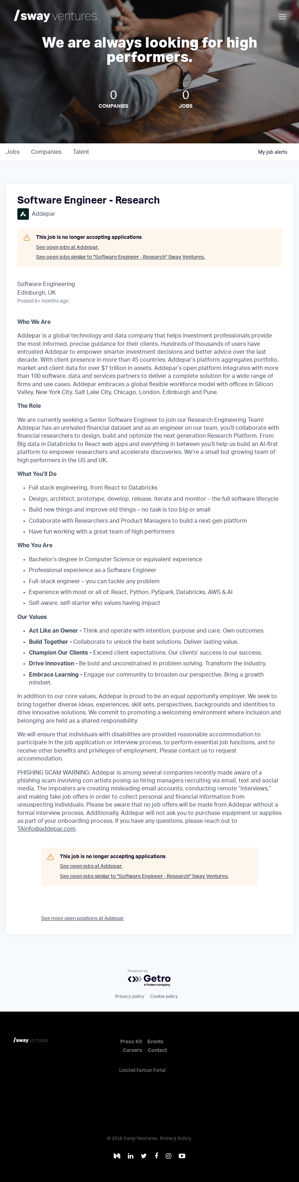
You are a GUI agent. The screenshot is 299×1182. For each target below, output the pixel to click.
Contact (157, 1050)
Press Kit (131, 1041)
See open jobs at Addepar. (67, 247)
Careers (132, 1050)
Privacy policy (129, 996)
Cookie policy (164, 996)
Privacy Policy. (176, 1138)
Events (155, 1041)
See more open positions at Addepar (82, 918)
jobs (13, 152)
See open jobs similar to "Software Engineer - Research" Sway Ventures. (120, 257)
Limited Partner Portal (142, 1071)
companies (46, 152)
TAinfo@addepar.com (46, 829)
